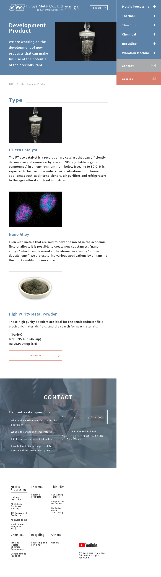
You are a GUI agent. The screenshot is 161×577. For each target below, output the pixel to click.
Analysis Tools (19, 522)
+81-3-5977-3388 (84, 437)
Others (55, 545)
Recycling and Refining (39, 546)
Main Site (77, 8)
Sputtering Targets (57, 498)
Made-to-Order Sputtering (57, 513)
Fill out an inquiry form (78, 422)
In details (36, 357)
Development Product (33, 83)
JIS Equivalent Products (19, 517)
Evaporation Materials (58, 505)
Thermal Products (36, 498)
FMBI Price (68, 8)
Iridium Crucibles (16, 501)
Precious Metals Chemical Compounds (17, 548)
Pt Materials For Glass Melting (17, 509)
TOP (11, 83)
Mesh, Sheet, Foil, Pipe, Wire (18, 529)
